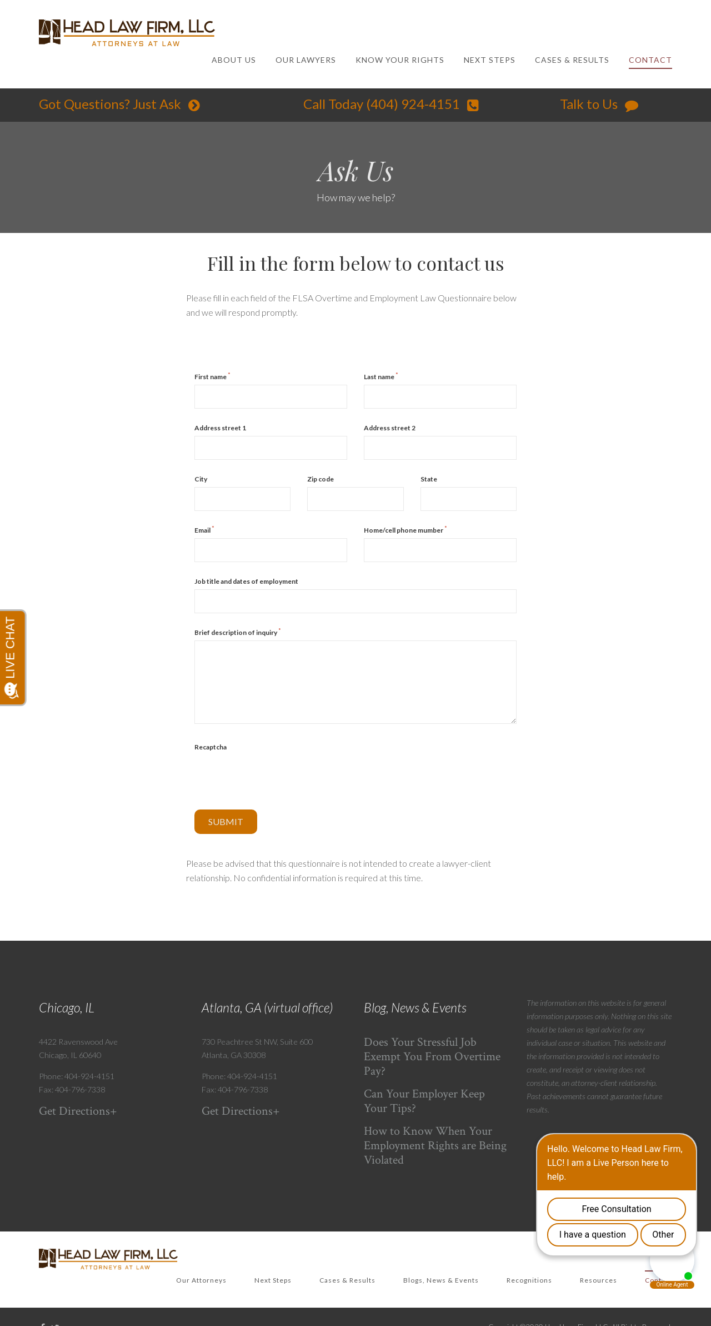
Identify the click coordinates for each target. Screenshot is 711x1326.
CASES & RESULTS (572, 59)
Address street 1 (220, 428)
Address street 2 (389, 428)
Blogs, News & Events (441, 1280)
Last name (381, 376)
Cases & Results (347, 1280)
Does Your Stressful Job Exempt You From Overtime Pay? (432, 1056)
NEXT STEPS (489, 59)
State (428, 479)
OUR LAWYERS (306, 59)
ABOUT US (234, 59)
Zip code (320, 479)
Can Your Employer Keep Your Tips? (424, 1101)
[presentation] (278, 776)
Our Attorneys (201, 1280)
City (200, 479)
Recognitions (529, 1280)
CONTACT (650, 59)
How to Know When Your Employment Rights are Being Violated (435, 1145)
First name (212, 376)
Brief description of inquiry (237, 632)
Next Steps (273, 1280)
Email (204, 529)
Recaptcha (210, 747)
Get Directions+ (78, 1111)
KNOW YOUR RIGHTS (400, 59)
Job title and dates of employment (246, 581)
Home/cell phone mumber (405, 529)
